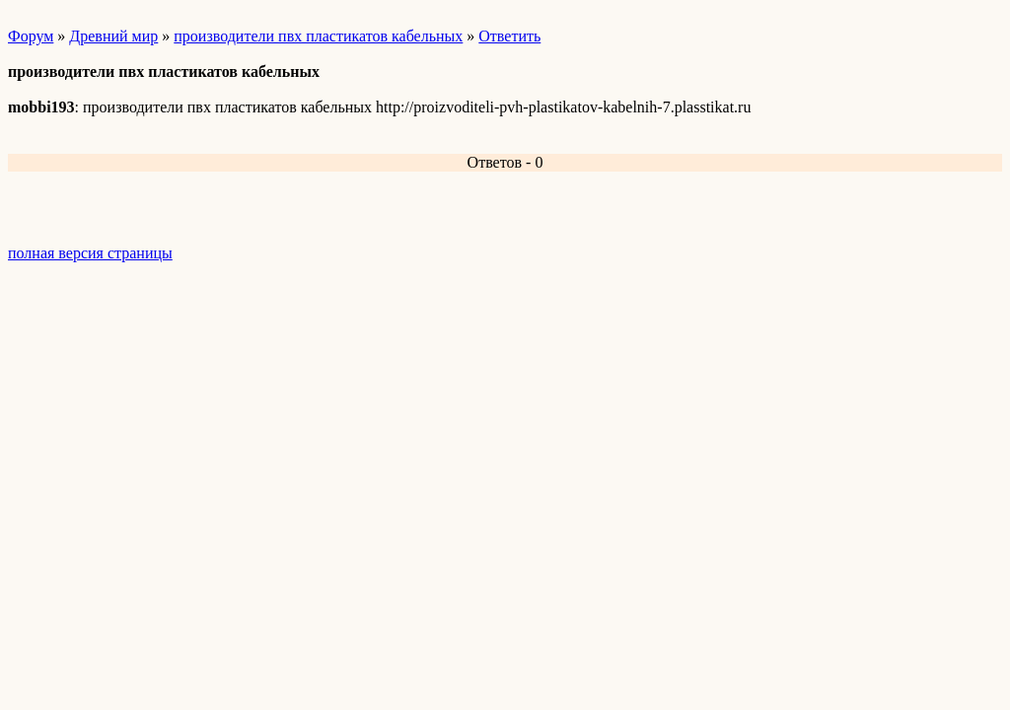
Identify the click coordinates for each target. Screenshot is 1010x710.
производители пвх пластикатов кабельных (318, 36)
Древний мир (113, 36)
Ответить (509, 36)
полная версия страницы (90, 253)
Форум (30, 36)
